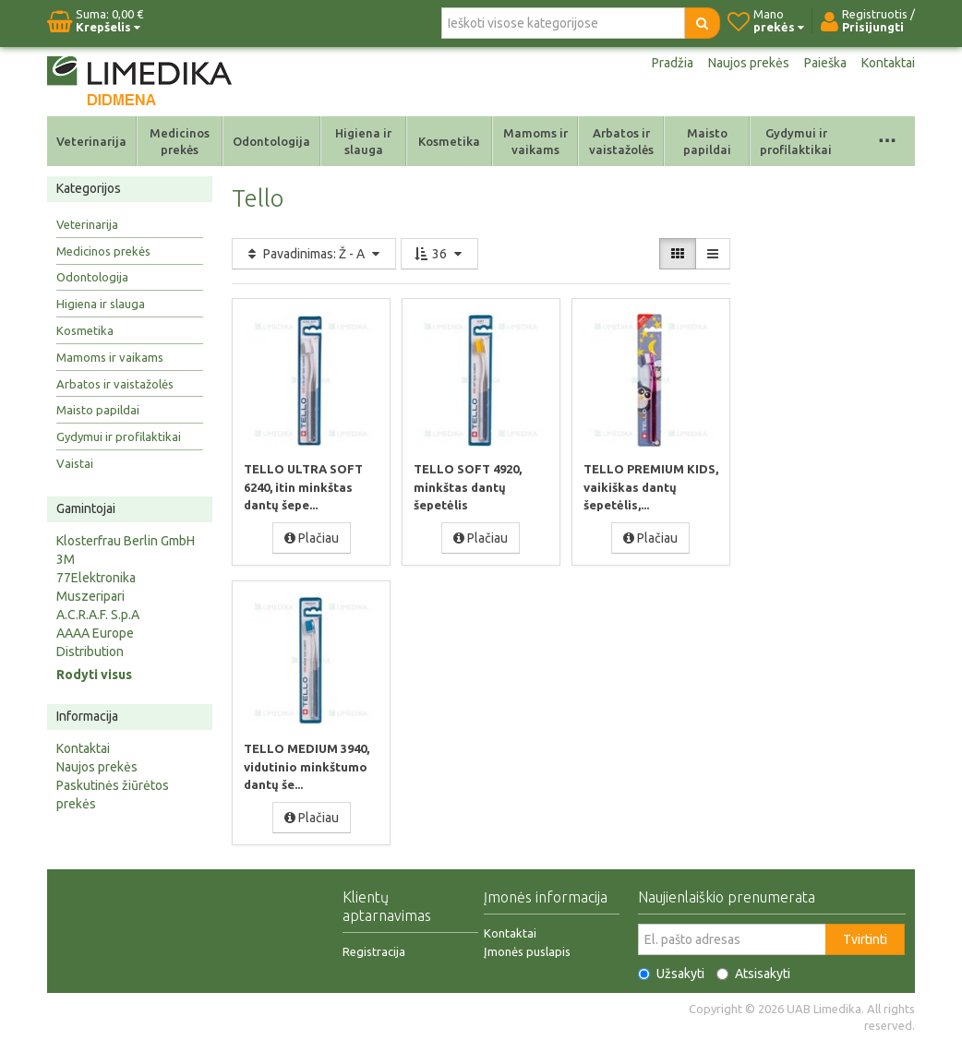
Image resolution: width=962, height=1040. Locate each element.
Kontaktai (888, 62)
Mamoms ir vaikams (535, 141)
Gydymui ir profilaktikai (796, 141)
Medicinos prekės (180, 141)
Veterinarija (91, 141)
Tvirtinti (865, 938)
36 (439, 253)
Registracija (374, 950)
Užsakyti (671, 972)
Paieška (825, 62)
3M (65, 559)
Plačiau (311, 537)
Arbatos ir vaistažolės (621, 141)
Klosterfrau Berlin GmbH (125, 540)
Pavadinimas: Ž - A (314, 253)
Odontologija (271, 141)
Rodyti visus (94, 674)
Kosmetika (449, 141)
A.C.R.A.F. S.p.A (97, 614)
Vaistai (74, 463)
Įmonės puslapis (527, 950)
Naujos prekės (748, 62)
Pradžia (672, 62)
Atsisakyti (753, 972)
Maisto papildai (707, 141)
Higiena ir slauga (363, 141)
